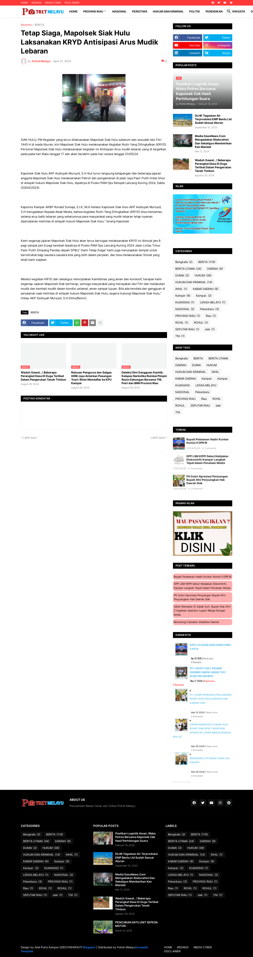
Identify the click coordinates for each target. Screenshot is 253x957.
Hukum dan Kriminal (168, 11)
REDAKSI (36, 2)
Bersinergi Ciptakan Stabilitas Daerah (196, 622)
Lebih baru (30, 437)
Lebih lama (158, 437)
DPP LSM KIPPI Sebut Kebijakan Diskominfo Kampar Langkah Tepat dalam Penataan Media (207, 459)
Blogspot (89, 947)
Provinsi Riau (93, 11)
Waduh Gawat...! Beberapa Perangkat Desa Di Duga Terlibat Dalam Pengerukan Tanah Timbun (43, 376)
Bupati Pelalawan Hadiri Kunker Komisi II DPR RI (207, 441)
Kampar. (203, 296)
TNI (180, 336)
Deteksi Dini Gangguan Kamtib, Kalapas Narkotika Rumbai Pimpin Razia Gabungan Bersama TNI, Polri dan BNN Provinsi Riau (144, 378)
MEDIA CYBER (53, 2)
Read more (208, 658)
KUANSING (184, 302)
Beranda (26, 24)
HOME (24, 2)
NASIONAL (184, 309)
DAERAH (215, 269)
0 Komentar (196, 662)
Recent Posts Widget (182, 782)
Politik (194, 11)
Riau (211, 316)
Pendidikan (214, 11)
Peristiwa (139, 11)
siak (210, 329)
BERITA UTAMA (188, 269)
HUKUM (203, 275)
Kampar (182, 296)
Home (73, 11)
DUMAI (182, 275)
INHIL (181, 289)
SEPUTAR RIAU (187, 329)
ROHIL (181, 323)
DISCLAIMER (72, 2)
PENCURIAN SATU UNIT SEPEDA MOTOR (136, 924)
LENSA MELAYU (212, 302)
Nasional (119, 11)
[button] (229, 11)
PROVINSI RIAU (187, 316)
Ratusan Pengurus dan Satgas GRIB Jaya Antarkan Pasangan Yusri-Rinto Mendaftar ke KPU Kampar (91, 378)
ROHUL (201, 323)
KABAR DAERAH (205, 289)
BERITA (39, 24)
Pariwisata (236, 11)
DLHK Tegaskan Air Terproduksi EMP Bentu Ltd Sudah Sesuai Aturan (213, 119)
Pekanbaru (209, 309)
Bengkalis (184, 262)
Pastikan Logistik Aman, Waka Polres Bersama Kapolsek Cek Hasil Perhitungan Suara (135, 837)
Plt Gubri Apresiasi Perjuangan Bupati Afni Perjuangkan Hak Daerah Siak (207, 480)
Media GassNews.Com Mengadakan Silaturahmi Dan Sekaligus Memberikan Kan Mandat (213, 141)
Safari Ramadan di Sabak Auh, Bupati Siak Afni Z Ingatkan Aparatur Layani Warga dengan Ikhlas (202, 610)
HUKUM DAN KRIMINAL (193, 282)
